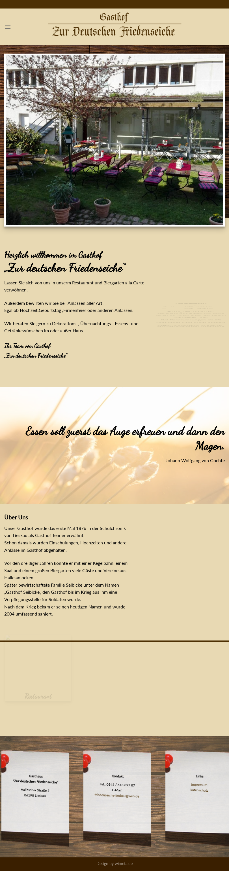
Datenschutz (199, 789)
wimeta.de (124, 863)
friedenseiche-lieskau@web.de (117, 795)
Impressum (199, 784)
